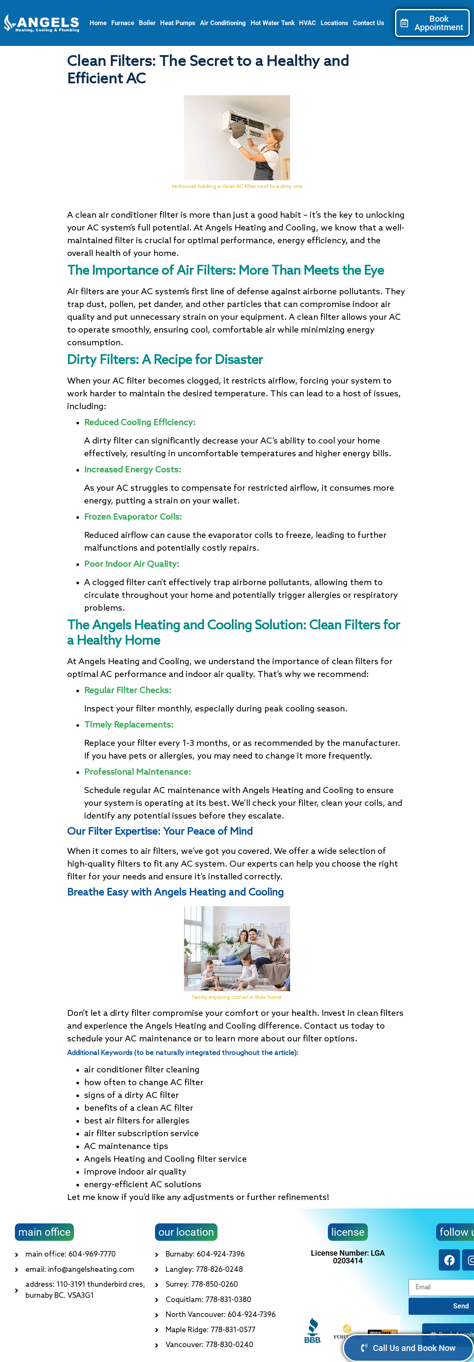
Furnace (122, 23)
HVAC (307, 23)
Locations (334, 23)
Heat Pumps (177, 23)
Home (98, 23)
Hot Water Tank (273, 23)
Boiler (147, 23)
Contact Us (368, 23)
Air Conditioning (223, 23)
